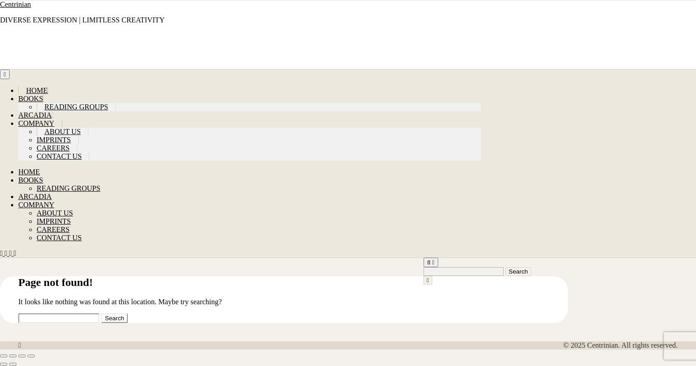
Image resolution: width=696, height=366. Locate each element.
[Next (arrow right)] (12, 364)
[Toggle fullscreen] (12, 356)
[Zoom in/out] (3, 356)
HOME (37, 90)
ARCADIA (35, 115)
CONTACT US (59, 156)
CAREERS (53, 148)
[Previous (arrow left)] (3, 364)
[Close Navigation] (428, 280)
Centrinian (15, 4)
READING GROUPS (76, 107)
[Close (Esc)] (31, 356)
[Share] (22, 356)
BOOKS (30, 98)
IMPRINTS (54, 140)
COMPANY (36, 123)
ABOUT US (62, 131)
